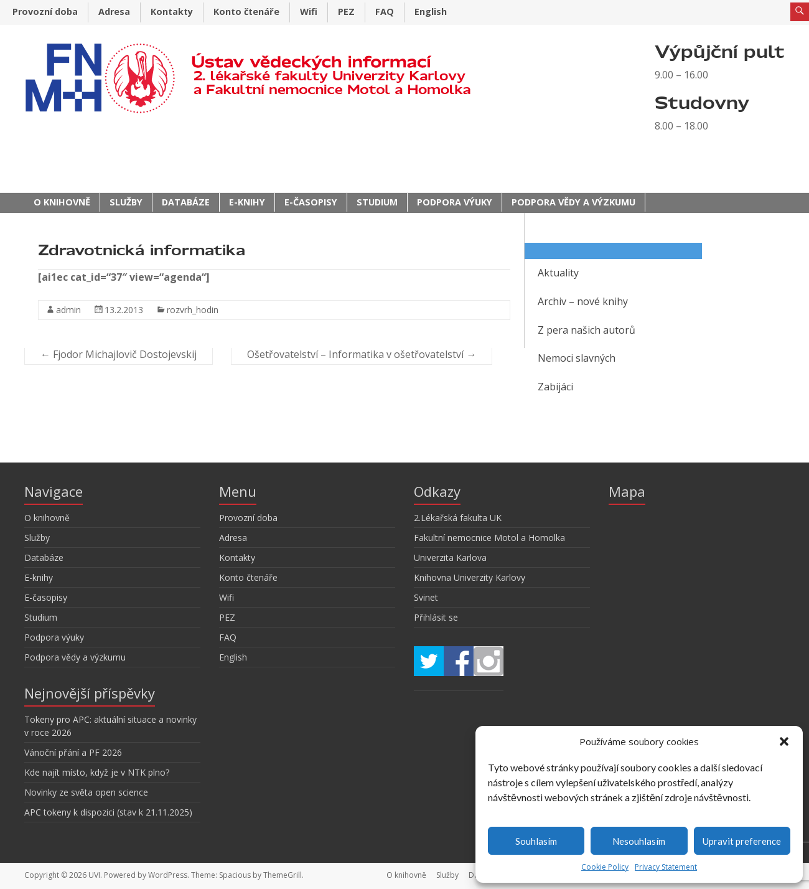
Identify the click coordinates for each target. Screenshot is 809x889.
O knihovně (62, 202)
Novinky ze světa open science (86, 792)
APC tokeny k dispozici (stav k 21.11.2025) (108, 812)
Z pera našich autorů (586, 330)
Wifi (308, 11)
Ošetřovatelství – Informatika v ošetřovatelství (361, 354)
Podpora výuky (454, 202)
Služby (126, 202)
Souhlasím (536, 841)
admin (68, 310)
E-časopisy (310, 202)
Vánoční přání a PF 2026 (73, 752)
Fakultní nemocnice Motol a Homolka (489, 537)
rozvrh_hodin (192, 310)
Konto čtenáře (246, 11)
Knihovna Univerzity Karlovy (469, 577)
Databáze (186, 202)
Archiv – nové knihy (583, 301)
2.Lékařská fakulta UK (458, 518)
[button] (784, 741)
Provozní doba (45, 11)
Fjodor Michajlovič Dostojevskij (118, 354)
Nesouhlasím (638, 841)
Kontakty (172, 11)
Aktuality (558, 273)
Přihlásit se (436, 617)
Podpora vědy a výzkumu (573, 202)
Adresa (114, 11)
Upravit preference (742, 841)
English (430, 11)
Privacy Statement (666, 867)
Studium (377, 202)
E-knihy (247, 202)
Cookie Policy (605, 867)
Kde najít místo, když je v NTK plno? (96, 772)
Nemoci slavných (576, 358)
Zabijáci (555, 386)
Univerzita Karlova (450, 557)
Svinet (426, 597)
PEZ (346, 11)
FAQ (384, 11)
